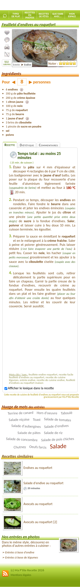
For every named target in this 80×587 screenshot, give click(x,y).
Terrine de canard (20, 413)
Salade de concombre (22, 439)
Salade (58, 446)
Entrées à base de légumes (21, 557)
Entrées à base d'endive (19, 552)
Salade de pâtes (29, 433)
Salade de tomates (57, 419)
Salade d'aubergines (26, 426)
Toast (37, 419)
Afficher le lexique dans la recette (29, 388)
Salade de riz (53, 433)
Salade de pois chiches (57, 439)
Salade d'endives (56, 426)
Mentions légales (21, 575)
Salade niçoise (19, 419)
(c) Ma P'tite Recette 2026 (27, 570)
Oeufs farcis (38, 447)
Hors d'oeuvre (47, 413)
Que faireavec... (58, 15)
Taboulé (66, 413)
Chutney (19, 447)
